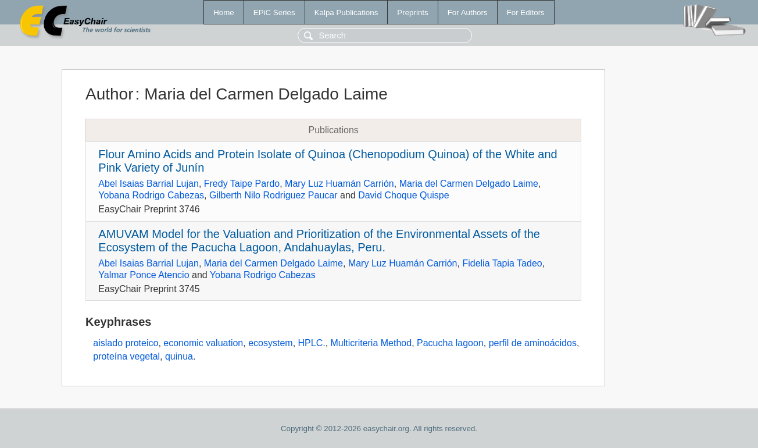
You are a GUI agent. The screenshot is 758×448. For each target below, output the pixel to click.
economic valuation (203, 343)
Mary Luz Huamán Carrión (339, 184)
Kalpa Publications (346, 12)
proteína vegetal (126, 356)
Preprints (412, 12)
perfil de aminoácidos (533, 343)
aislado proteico (125, 343)
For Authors (468, 12)
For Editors (526, 12)
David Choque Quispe (403, 195)
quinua (179, 356)
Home (223, 12)
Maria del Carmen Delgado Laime (468, 184)
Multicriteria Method (371, 343)
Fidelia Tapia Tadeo (502, 263)
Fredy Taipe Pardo (242, 184)
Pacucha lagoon (450, 343)
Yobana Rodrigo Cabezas (151, 195)
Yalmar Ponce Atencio (143, 275)
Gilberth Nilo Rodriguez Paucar (273, 195)
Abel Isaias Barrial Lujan (148, 184)
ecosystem (270, 343)
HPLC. (312, 343)
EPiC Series (274, 12)
